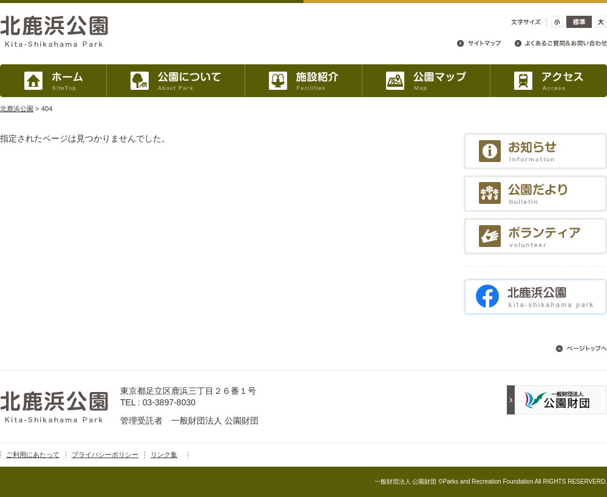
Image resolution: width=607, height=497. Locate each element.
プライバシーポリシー (105, 454)
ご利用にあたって (32, 454)
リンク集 (164, 454)
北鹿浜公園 (16, 108)
